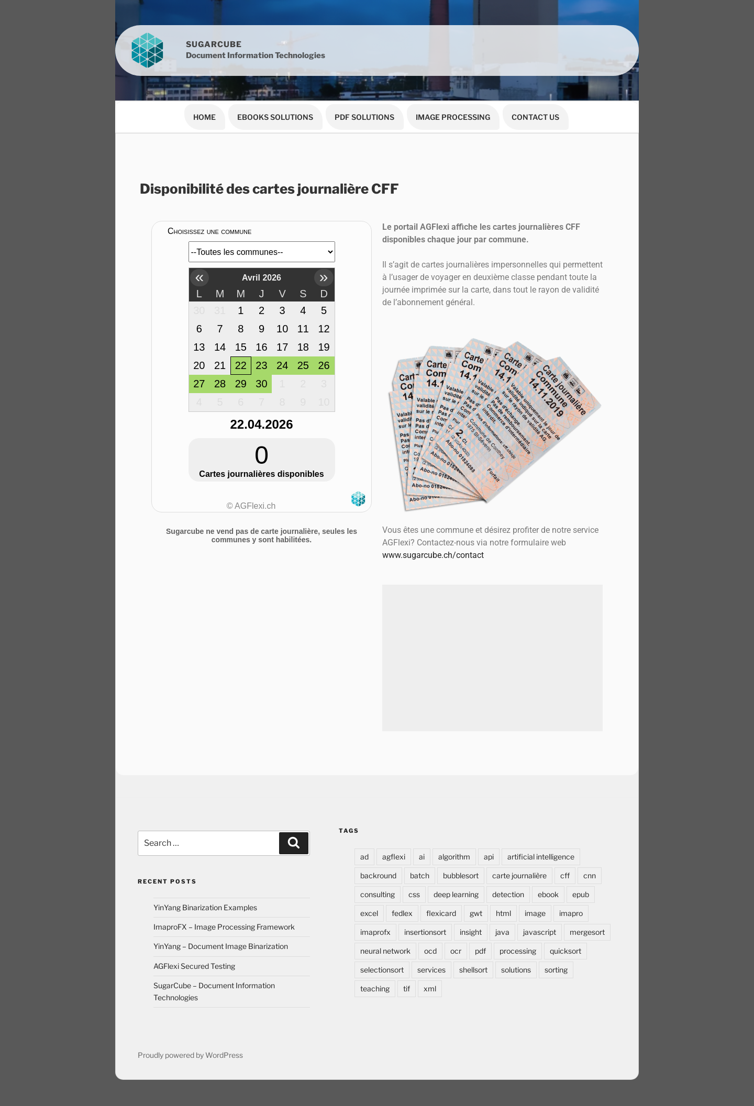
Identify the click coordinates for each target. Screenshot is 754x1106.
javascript (539, 932)
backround (378, 875)
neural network (385, 950)
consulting (377, 894)
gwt (476, 913)
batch (419, 875)
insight (471, 932)
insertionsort (425, 932)
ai (422, 856)
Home (204, 117)
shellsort (473, 969)
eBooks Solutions (275, 117)
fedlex (402, 913)
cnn (589, 875)
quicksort (565, 950)
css (414, 894)
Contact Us (535, 117)
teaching (375, 988)
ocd (430, 950)
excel (369, 913)
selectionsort (382, 969)
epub (580, 894)
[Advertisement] (492, 658)
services (431, 969)
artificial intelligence (540, 856)
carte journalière (519, 875)
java (502, 932)
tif (406, 988)
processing (518, 950)
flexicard (441, 913)
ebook (548, 894)
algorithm (454, 856)
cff (565, 875)
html (503, 913)
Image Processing (453, 117)
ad (364, 856)
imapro (571, 913)
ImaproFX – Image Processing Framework (224, 926)
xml (430, 988)
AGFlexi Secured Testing (194, 966)
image (535, 913)
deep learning (456, 894)
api (489, 856)
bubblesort (461, 875)
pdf (480, 950)
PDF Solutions (364, 117)
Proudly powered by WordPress (190, 1055)
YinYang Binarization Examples (205, 907)
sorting (556, 969)
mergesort (587, 932)
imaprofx (375, 932)
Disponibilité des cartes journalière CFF (269, 189)
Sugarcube (214, 44)
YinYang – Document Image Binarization (220, 946)
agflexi (393, 856)
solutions (516, 969)
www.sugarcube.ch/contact (433, 555)
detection (508, 894)
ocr (455, 950)
